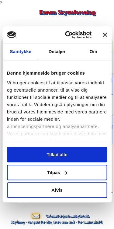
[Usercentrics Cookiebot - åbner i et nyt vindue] (68, 35)
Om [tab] (93, 51)
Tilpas (57, 172)
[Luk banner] (105, 35)
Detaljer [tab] (57, 51)
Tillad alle (57, 154)
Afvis (57, 190)
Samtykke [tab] (20, 51)
